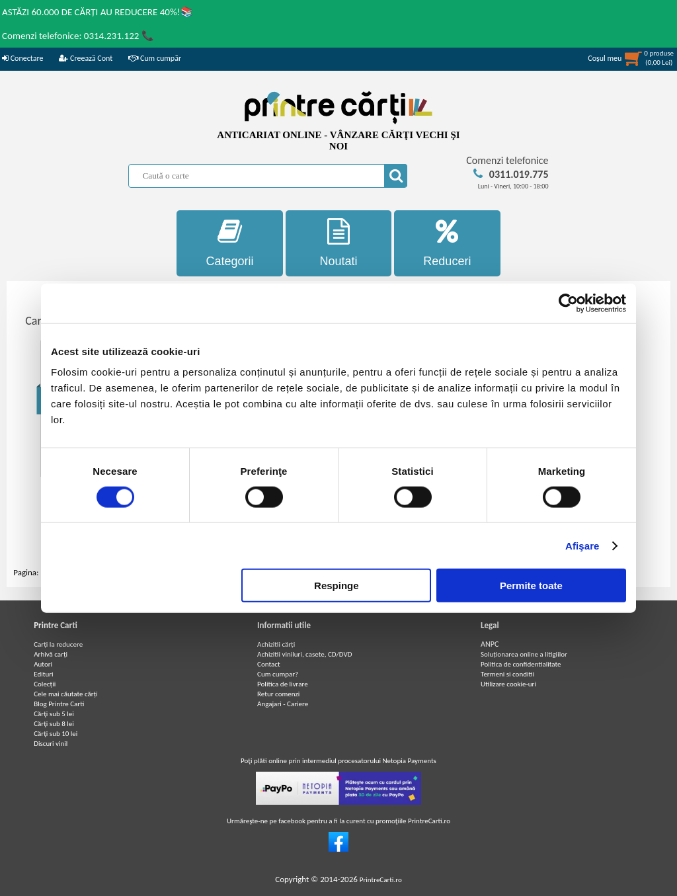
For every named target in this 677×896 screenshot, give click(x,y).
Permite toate (531, 585)
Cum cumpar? (277, 674)
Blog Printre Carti (59, 704)
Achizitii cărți (276, 644)
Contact (268, 664)
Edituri (43, 674)
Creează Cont (85, 58)
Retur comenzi (278, 694)
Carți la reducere (58, 644)
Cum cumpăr (154, 58)
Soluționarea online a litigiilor (524, 654)
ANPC (489, 644)
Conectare (22, 58)
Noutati (339, 243)
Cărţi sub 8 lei (54, 723)
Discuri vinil (50, 743)
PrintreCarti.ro (381, 880)
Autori (43, 664)
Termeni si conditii (507, 674)
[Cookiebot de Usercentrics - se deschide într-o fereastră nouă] (568, 303)
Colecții (45, 684)
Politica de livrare (282, 684)
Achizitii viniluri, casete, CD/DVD (304, 654)
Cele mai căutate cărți (66, 694)
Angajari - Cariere (282, 704)
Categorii (230, 243)
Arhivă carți (50, 654)
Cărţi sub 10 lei (55, 733)
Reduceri (447, 243)
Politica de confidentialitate (521, 664)
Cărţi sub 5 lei (54, 714)
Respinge (336, 585)
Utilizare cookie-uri (508, 684)
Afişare (582, 545)
